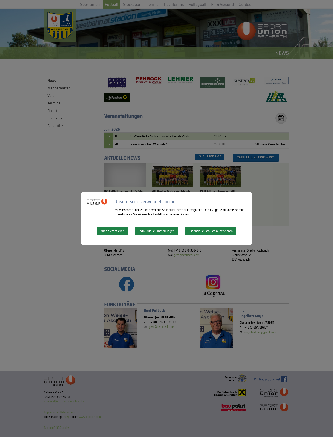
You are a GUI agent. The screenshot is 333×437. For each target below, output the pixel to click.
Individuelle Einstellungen (156, 231)
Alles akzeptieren (112, 231)
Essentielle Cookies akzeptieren (211, 231)
